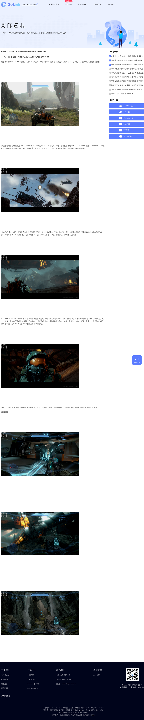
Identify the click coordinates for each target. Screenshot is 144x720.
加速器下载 (54, 4)
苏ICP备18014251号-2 (96, 708)
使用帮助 (111, 4)
